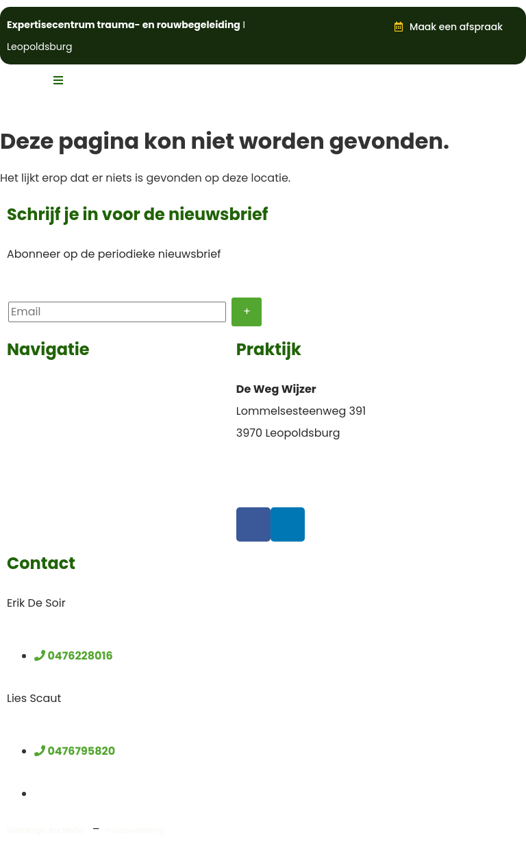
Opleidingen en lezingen (73, 433)
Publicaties (37, 477)
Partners (30, 499)
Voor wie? (33, 389)
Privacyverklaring (134, 830)
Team (22, 411)
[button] (361, 28)
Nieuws (27, 455)
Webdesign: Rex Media (45, 830)
